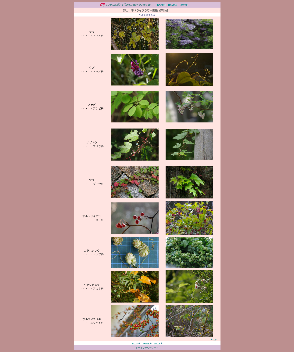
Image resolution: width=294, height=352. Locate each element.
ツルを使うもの (147, 14)
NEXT (184, 5)
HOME (172, 5)
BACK (161, 5)
